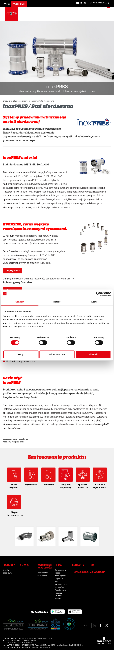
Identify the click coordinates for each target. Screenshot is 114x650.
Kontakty (77, 562)
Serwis (24, 562)
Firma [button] (58, 562)
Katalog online (21, 2)
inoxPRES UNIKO (18, 441)
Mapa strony (96, 569)
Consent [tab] (19, 302)
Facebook (59, 590)
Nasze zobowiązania (60, 572)
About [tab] (94, 302)
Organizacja (59, 576)
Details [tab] (57, 302)
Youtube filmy (60, 587)
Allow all (93, 354)
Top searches (80, 569)
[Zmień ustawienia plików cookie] (40, 644)
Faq (91, 562)
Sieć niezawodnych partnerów (60, 581)
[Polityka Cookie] (23, 644)
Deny (21, 354)
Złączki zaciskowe (20, 438)
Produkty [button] (8, 562)
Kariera (7, 2)
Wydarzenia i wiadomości (43, 571)
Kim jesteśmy (60, 567)
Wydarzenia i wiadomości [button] (45, 563)
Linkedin (58, 593)
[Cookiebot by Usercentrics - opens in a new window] (98, 294)
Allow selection (57, 354)
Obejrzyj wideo (13, 270)
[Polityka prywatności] (10, 644)
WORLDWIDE (100, 2)
